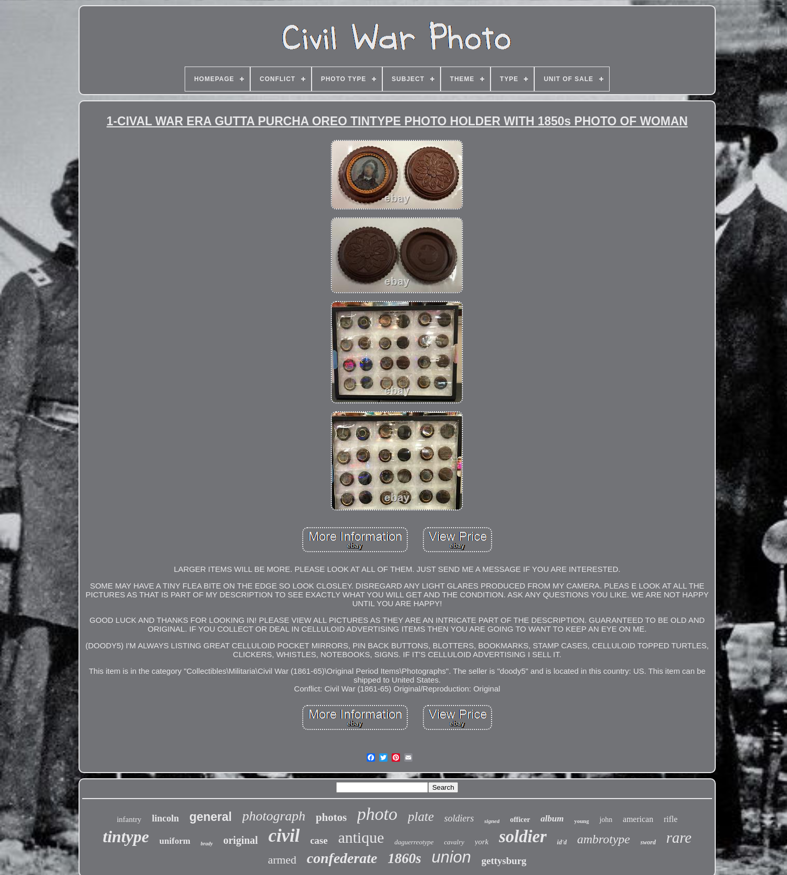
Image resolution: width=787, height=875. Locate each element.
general (210, 817)
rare (679, 837)
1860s (404, 858)
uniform (174, 841)
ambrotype (603, 839)
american (638, 819)
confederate (342, 858)
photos (331, 817)
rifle (671, 819)
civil (284, 836)
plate (421, 816)
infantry (129, 819)
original (240, 840)
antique (361, 837)
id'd (562, 842)
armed (282, 859)
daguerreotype (413, 842)
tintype (125, 836)
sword (647, 842)
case (319, 840)
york (482, 842)
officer (520, 820)
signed (491, 821)
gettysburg (504, 860)
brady (207, 843)
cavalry (454, 842)
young (581, 821)
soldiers (459, 818)
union (451, 857)
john (605, 820)
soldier (523, 836)
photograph (273, 816)
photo (377, 814)
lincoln (165, 818)
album (551, 819)
